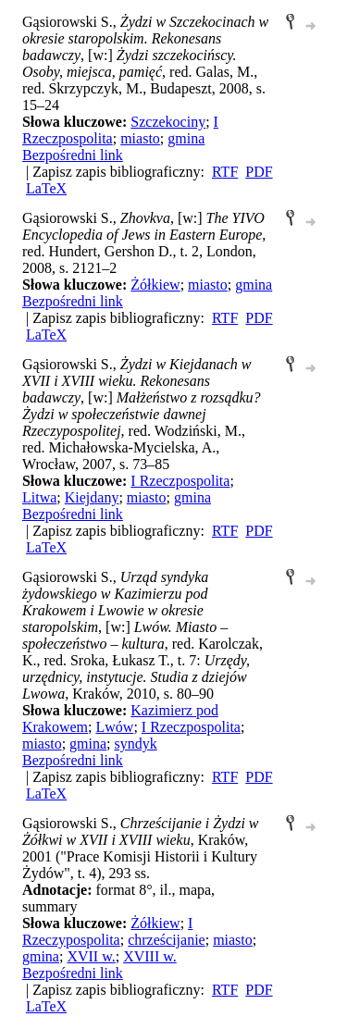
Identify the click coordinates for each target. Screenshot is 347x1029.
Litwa (39, 497)
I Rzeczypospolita (107, 931)
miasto (140, 138)
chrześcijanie (166, 940)
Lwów (115, 727)
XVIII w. (150, 956)
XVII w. (91, 956)
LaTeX (46, 188)
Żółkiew (155, 284)
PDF (258, 172)
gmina (185, 138)
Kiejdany (92, 497)
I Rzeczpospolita (179, 481)
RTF (225, 172)
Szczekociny (167, 122)
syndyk (136, 743)
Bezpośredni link (72, 155)
